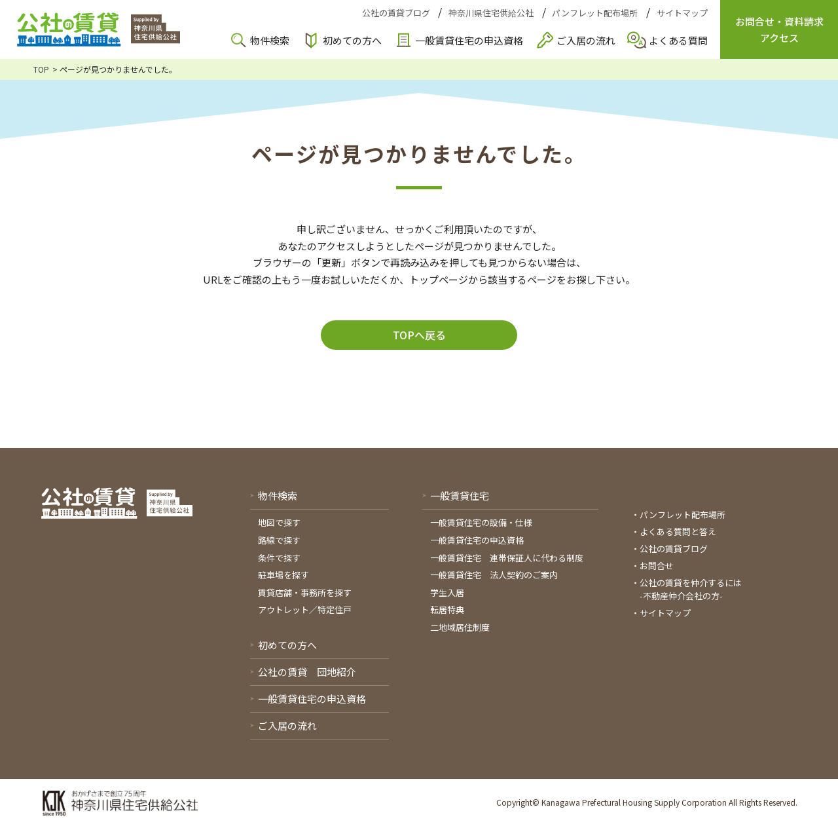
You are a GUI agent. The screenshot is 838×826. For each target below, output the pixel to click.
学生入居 (447, 592)
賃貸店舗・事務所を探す (305, 592)
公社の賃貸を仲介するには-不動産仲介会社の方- (691, 589)
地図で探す (279, 522)
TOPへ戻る (419, 335)
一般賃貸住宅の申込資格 (469, 40)
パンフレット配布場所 (595, 13)
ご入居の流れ (585, 40)
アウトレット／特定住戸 (305, 609)
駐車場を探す (283, 575)
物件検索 (269, 40)
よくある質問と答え (678, 531)
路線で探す (279, 540)
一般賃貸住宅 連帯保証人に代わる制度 (506, 558)
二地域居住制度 (460, 627)
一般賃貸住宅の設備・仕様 (481, 522)
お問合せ (657, 565)
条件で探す (279, 558)
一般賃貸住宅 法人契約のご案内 (494, 575)
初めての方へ (352, 40)
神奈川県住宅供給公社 (491, 13)
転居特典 (447, 609)
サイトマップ (682, 13)
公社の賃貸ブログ (396, 13)
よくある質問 (678, 40)
